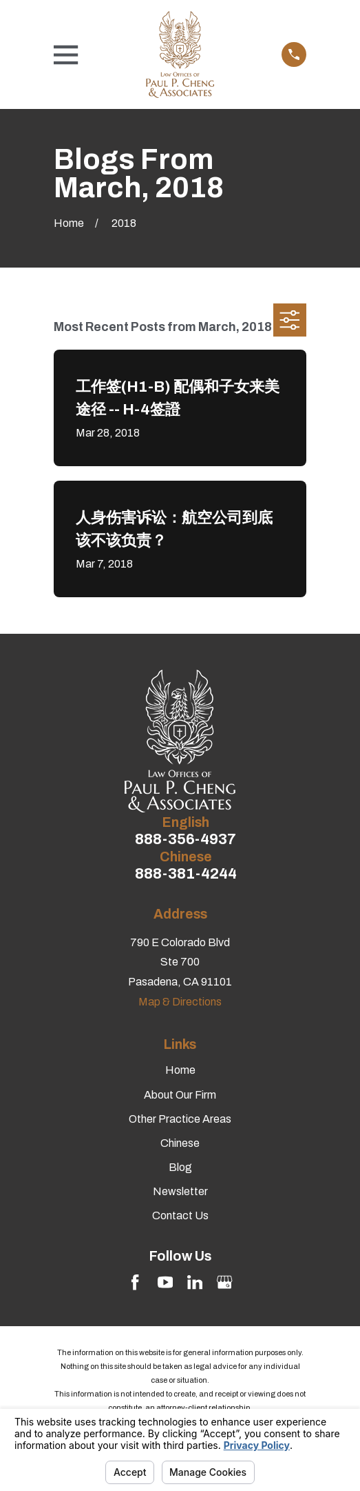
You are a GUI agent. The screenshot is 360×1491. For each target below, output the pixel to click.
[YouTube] (165, 1282)
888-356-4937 (185, 839)
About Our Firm (180, 1095)
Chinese (180, 1143)
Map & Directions (180, 1002)
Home (180, 1070)
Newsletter (180, 1191)
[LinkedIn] (194, 1282)
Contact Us (180, 1215)
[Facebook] (134, 1282)
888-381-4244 (186, 874)
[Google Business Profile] (224, 1282)
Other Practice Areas (180, 1119)
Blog (180, 1167)
